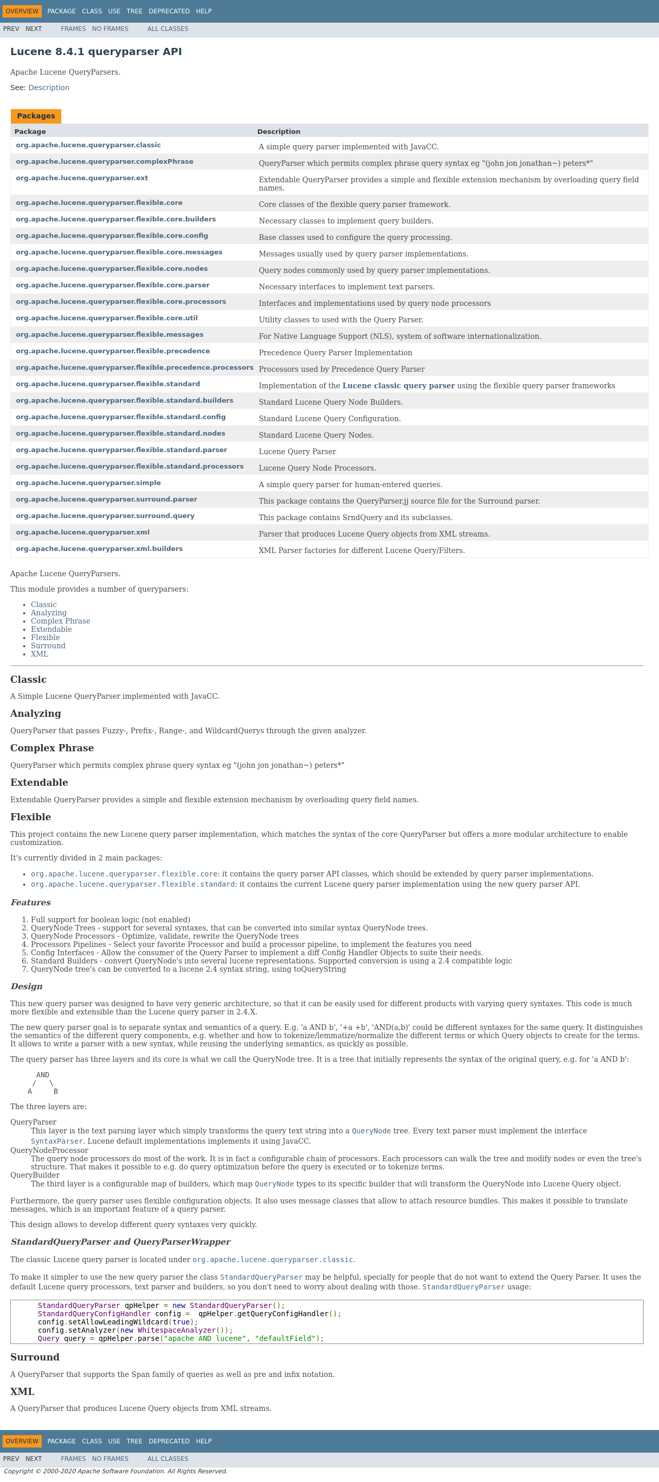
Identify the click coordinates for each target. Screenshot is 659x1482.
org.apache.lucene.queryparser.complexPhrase (105, 161)
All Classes (168, 28)
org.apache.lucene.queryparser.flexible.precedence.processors (135, 367)
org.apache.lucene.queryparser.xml (83, 532)
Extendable (51, 629)
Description (49, 87)
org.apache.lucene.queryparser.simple (88, 483)
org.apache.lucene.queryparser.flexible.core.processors (121, 301)
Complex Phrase (60, 621)
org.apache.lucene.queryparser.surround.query (105, 516)
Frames (73, 28)
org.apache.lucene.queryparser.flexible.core (99, 202)
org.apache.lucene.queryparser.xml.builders (99, 549)
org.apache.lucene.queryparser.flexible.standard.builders (124, 400)
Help (204, 11)
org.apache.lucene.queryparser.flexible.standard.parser (121, 450)
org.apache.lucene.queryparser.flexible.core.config (112, 235)
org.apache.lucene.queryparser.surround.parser (106, 499)
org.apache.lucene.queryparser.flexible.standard (108, 384)
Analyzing (49, 613)
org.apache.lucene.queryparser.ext (82, 178)
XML (39, 654)
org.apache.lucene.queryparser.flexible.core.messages (119, 252)
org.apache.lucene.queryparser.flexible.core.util (107, 318)
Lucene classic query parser (398, 386)
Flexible (45, 637)
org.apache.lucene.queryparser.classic (88, 145)
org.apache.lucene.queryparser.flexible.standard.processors (130, 466)
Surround (48, 646)
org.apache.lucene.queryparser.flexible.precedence (113, 351)
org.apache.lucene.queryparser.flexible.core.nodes (112, 268)
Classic (44, 604)
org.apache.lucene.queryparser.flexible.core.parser (113, 285)
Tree (135, 11)
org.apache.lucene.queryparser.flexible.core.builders (116, 219)
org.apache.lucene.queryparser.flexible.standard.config (121, 417)
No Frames (110, 28)
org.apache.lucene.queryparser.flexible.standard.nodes (121, 433)
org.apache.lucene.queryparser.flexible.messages (109, 334)
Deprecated (169, 11)
